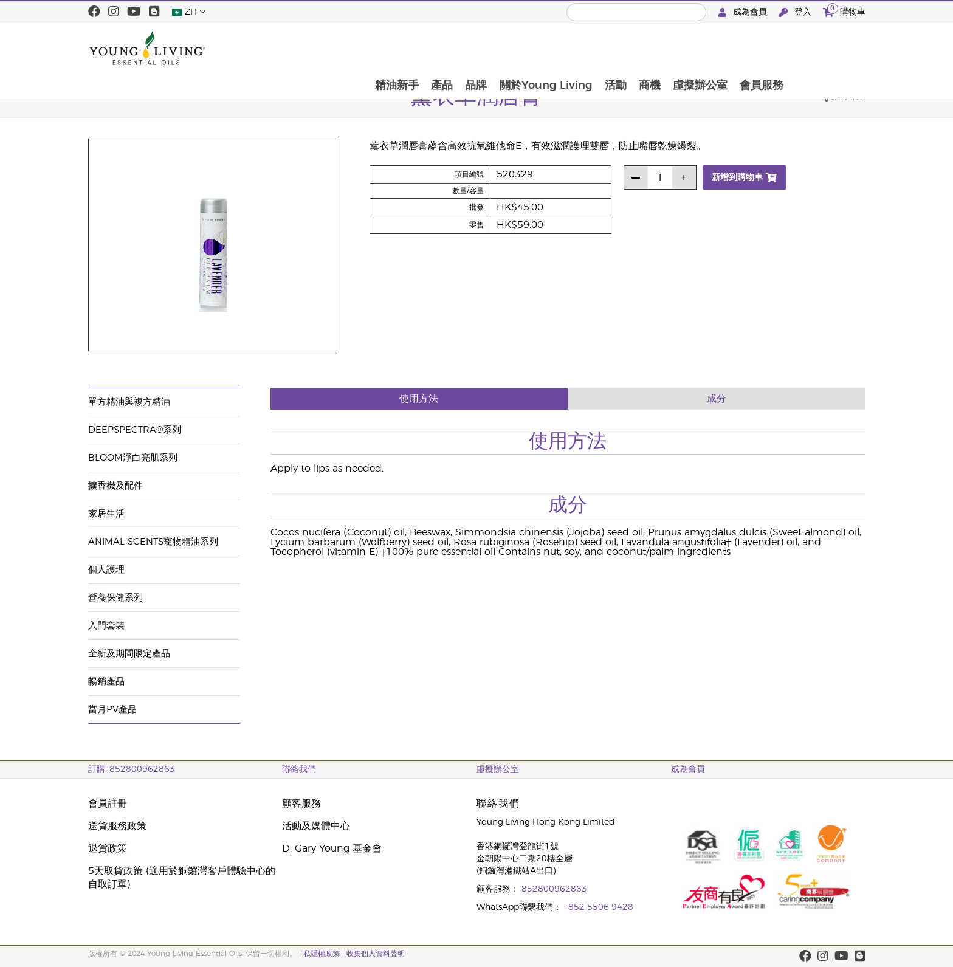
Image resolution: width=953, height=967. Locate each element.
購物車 (844, 10)
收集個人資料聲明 (375, 953)
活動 (687, 48)
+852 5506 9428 (598, 907)
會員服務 (837, 48)
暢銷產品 (106, 681)
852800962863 (554, 889)
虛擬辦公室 (774, 48)
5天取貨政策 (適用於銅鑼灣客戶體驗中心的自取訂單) (181, 877)
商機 (723, 48)
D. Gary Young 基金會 (332, 848)
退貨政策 (107, 848)
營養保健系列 (115, 597)
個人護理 (106, 569)
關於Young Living (616, 48)
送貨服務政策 (117, 826)
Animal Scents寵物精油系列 (153, 541)
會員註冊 (107, 803)
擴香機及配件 (115, 485)
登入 (796, 12)
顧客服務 (301, 803)
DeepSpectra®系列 (134, 430)
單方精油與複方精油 (129, 402)
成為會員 (743, 12)
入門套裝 (106, 625)
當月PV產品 (112, 709)
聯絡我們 (299, 769)
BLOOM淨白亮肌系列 (132, 458)
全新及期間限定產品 (129, 653)
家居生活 (106, 513)
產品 (510, 48)
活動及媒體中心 (316, 826)
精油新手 (464, 48)
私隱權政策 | (323, 953)
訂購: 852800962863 (131, 769)
